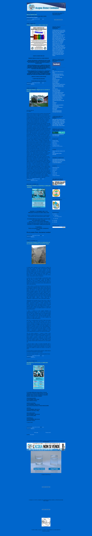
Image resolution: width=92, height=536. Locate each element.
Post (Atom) (32, 434)
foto (53, 171)
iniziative (32, 84)
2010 (55, 220)
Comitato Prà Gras (55, 141)
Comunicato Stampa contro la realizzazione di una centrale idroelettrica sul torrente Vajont (38, 243)
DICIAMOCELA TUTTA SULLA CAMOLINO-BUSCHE (37, 363)
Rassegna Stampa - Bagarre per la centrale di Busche (38, 90)
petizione (54, 174)
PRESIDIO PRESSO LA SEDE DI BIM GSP (37, 25)
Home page (36, 432)
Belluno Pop (54, 142)
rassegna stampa (34, 180)
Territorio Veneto (55, 140)
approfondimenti (55, 167)
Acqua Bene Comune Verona (57, 146)
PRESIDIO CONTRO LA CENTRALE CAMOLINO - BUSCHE (39, 186)
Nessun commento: (30, 83)
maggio (56, 215)
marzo (56, 218)
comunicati (33, 357)
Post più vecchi (48, 432)
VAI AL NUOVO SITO (32, 14)
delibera (53, 170)
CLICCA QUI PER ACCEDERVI (32, 17)
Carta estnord (54, 143)
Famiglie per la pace (55, 145)
